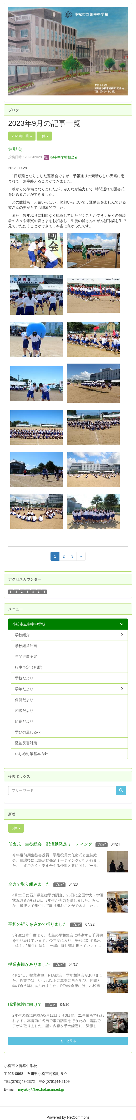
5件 (16, 828)
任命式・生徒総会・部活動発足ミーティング (50, 844)
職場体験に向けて (25, 1004)
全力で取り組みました (29, 884)
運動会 (15, 149)
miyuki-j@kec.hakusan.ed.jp (43, 1089)
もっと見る (68, 1041)
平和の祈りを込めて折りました (37, 924)
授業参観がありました (29, 964)
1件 (44, 136)
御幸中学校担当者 (61, 157)
